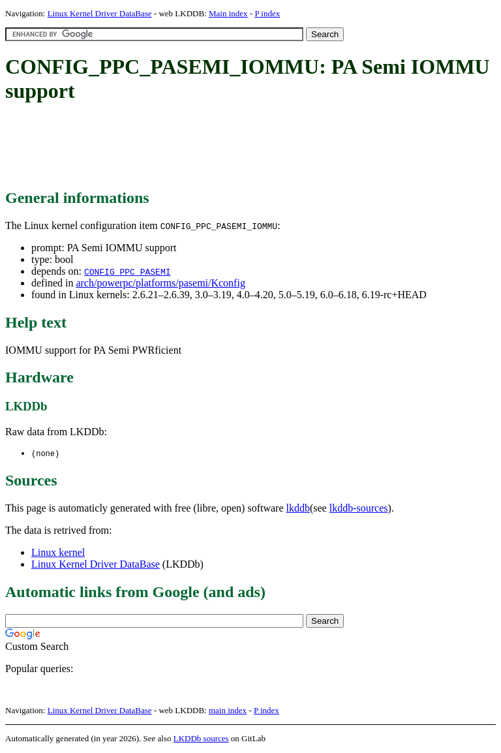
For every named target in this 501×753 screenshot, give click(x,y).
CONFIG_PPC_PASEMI (127, 271)
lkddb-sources (358, 508)
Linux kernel (58, 553)
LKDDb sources (201, 739)
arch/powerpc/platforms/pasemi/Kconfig (160, 282)
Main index (228, 13)
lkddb (298, 508)
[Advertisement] (242, 146)
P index (267, 13)
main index (228, 711)
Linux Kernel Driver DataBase (100, 13)
